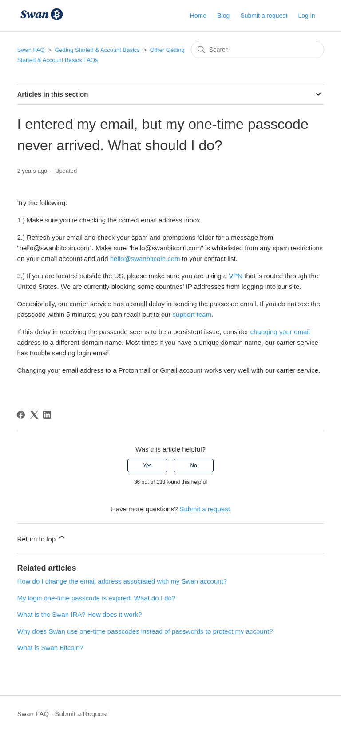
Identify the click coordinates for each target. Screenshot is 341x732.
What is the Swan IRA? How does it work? (79, 614)
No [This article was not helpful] (193, 466)
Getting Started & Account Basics (97, 50)
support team (192, 314)
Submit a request (263, 15)
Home (198, 15)
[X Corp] (34, 415)
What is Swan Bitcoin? (50, 647)
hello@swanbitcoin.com (145, 258)
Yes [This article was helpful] (147, 466)
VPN (235, 276)
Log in (306, 15)
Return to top (41, 538)
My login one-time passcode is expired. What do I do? (96, 598)
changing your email (280, 331)
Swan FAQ (30, 50)
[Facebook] (21, 415)
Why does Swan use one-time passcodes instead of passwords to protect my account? (145, 631)
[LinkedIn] (47, 415)
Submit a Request (81, 713)
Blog (223, 15)
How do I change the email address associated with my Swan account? (122, 581)
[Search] (257, 49)
